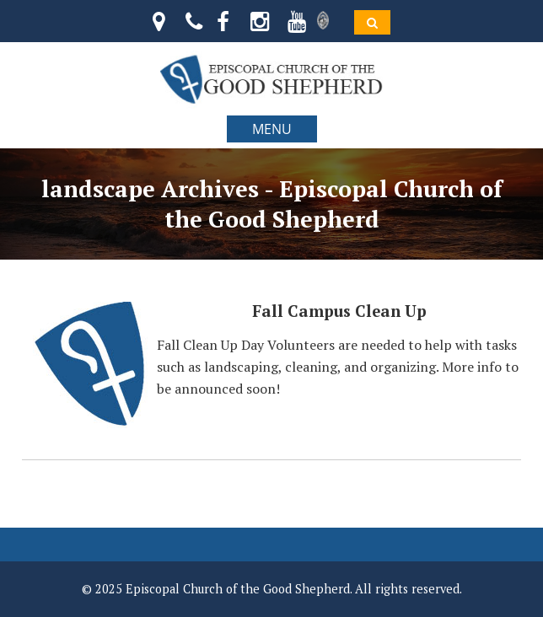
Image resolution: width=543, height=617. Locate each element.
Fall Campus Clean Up (339, 311)
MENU (272, 129)
